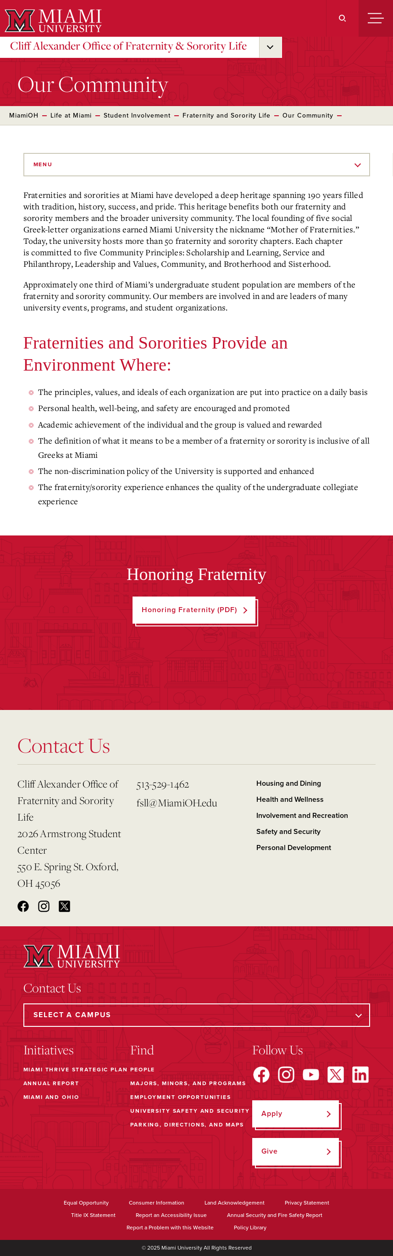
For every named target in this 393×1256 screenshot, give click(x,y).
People (142, 1069)
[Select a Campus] (196, 1015)
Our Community (307, 115)
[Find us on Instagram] (286, 1074)
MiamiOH (24, 115)
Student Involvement (137, 115)
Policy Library (250, 1227)
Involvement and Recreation (302, 815)
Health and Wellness (290, 799)
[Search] (342, 18)
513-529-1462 (163, 783)
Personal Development (293, 847)
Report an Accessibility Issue (171, 1215)
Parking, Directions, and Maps (187, 1124)
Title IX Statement (93, 1215)
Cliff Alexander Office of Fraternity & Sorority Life (128, 45)
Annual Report (51, 1083)
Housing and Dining (288, 783)
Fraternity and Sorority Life (227, 115)
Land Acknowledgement (235, 1203)
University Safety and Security (190, 1111)
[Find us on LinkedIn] (360, 1074)
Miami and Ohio (51, 1097)
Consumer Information (156, 1203)
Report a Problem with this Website (170, 1227)
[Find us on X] (336, 1074)
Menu (43, 164)
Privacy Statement (307, 1203)
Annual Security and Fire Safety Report (274, 1215)
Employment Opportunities (180, 1097)
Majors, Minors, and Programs (188, 1083)
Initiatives (48, 1050)
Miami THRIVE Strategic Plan (75, 1069)
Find (142, 1050)
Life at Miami (71, 115)
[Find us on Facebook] (261, 1074)
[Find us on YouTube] (311, 1074)
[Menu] (376, 18)
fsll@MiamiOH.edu (177, 802)
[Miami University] (52, 21)
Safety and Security (288, 831)
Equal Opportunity (86, 1203)
